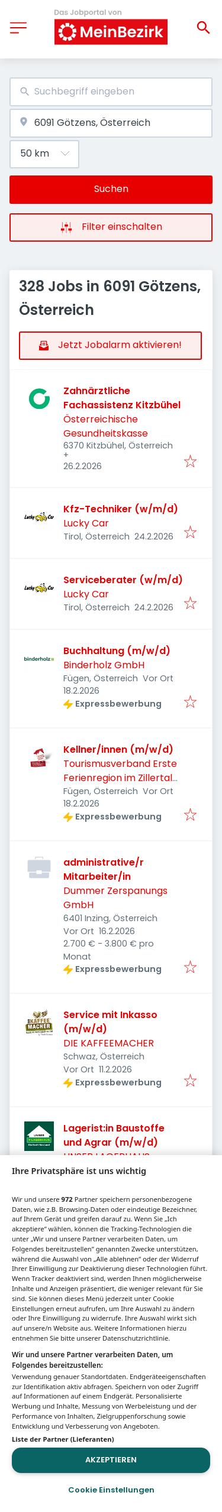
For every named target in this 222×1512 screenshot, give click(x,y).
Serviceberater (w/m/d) (123, 580)
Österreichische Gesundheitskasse (105, 426)
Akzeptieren (111, 1459)
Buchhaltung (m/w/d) (116, 651)
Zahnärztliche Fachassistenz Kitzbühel (122, 398)
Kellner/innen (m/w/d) (118, 749)
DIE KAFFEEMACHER (108, 1043)
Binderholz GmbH (103, 665)
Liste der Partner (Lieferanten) (63, 1439)
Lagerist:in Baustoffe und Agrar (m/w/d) (114, 1135)
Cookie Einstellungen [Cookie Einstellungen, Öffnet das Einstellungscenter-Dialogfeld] (111, 1489)
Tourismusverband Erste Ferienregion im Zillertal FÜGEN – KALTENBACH (120, 778)
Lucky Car (86, 523)
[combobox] (111, 91)
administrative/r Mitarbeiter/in (103, 869)
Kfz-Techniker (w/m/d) (120, 509)
